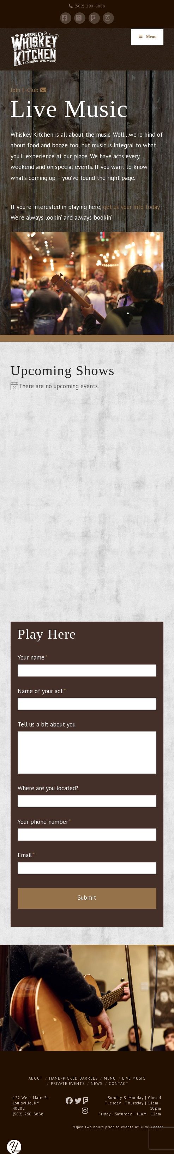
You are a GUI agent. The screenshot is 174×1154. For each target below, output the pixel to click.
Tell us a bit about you (47, 724)
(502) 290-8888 (87, 6)
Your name (33, 657)
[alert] (87, 386)
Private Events (68, 1083)
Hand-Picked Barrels (73, 1078)
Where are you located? (48, 788)
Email (26, 855)
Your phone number (44, 822)
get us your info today (131, 207)
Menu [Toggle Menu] (147, 36)
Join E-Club (24, 90)
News (96, 1083)
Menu (110, 1078)
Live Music (133, 1078)
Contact (118, 1083)
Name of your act (42, 691)
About (36, 1078)
